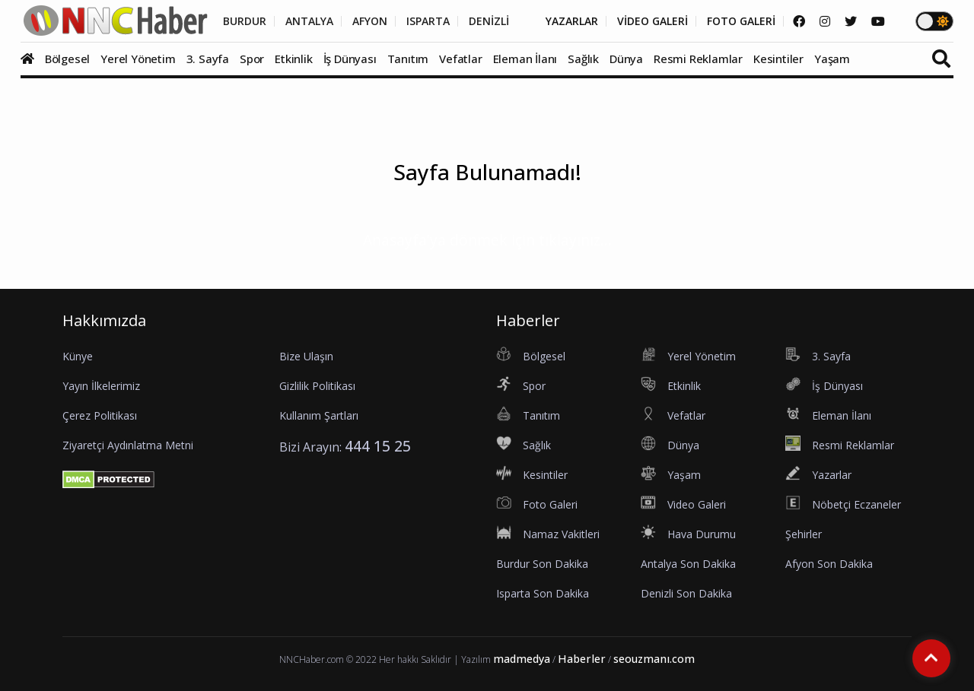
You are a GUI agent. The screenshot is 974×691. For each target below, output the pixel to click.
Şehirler (803, 534)
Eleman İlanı (525, 58)
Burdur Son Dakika (542, 563)
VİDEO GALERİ (652, 21)
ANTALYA (309, 21)
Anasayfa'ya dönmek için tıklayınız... (487, 240)
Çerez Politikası (99, 415)
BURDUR (244, 21)
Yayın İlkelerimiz (101, 386)
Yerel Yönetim (137, 58)
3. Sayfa (207, 58)
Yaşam (832, 58)
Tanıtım (408, 58)
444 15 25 (378, 446)
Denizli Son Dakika (686, 593)
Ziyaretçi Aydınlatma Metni (127, 445)
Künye (77, 356)
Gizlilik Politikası (317, 386)
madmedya (521, 658)
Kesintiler (778, 58)
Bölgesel (67, 58)
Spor (252, 58)
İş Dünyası (350, 58)
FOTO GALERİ (741, 21)
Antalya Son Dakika (688, 563)
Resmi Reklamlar (698, 58)
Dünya (626, 58)
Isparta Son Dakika (542, 593)
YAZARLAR (572, 21)
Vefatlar (460, 58)
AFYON (369, 21)
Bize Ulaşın (306, 356)
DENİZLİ (489, 21)
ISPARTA (428, 21)
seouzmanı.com (654, 658)
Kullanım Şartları (318, 415)
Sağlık (583, 58)
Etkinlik (293, 58)
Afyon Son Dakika (829, 563)
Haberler (582, 658)
